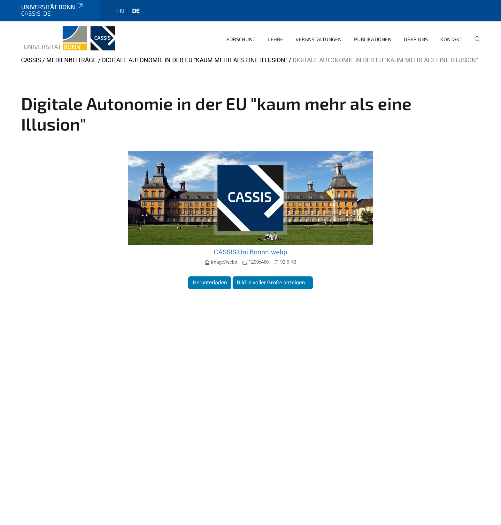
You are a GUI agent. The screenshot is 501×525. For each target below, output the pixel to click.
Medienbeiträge (71, 60)
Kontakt (451, 39)
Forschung (241, 39)
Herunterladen (210, 282)
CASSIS (31, 60)
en (120, 10)
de (136, 10)
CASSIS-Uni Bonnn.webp (250, 252)
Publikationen (372, 39)
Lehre (275, 39)
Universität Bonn (52, 7)
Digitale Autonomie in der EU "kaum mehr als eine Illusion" (194, 60)
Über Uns (416, 39)
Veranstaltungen (319, 39)
